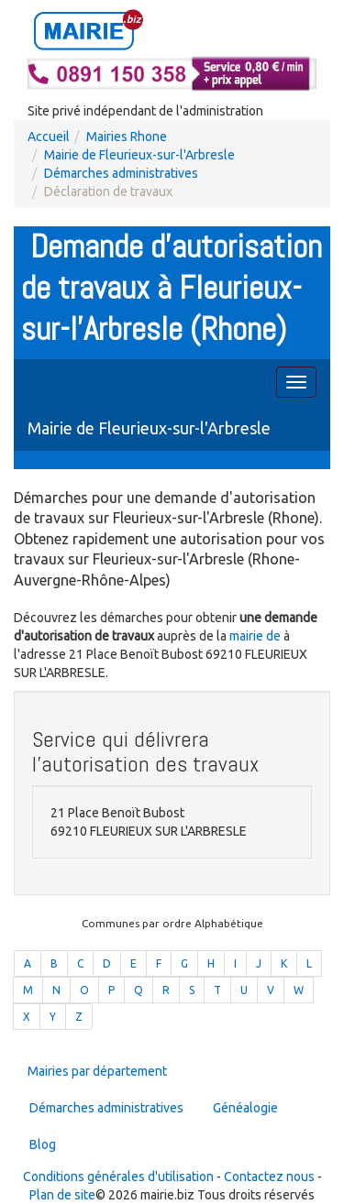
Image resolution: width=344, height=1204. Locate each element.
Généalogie (245, 1107)
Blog (42, 1144)
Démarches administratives (121, 173)
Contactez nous (269, 1176)
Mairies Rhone (126, 136)
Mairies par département (97, 1071)
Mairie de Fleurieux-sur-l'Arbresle (139, 155)
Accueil (49, 136)
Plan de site (62, 1195)
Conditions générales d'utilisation (118, 1176)
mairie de (256, 636)
